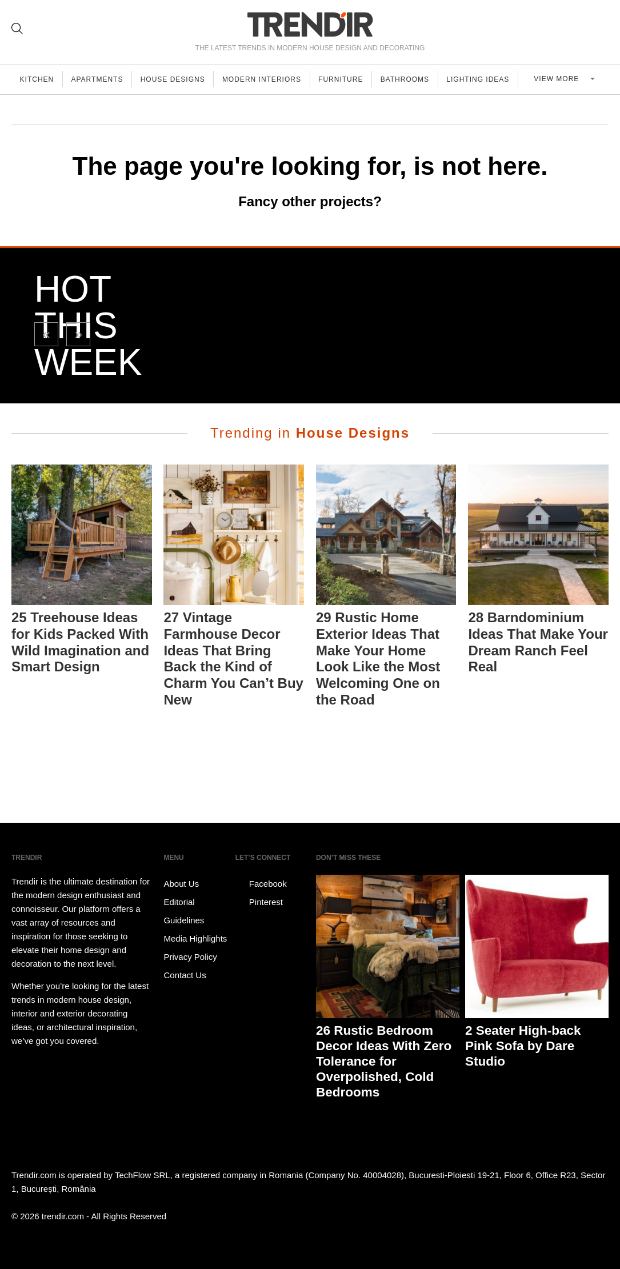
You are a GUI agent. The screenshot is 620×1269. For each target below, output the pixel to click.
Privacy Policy (190, 957)
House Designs (177, 79)
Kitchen (38, 79)
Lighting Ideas (488, 79)
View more (563, 79)
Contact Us (184, 975)
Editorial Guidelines (183, 911)
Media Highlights (195, 938)
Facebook (261, 884)
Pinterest (259, 902)
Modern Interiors (267, 79)
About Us (181, 883)
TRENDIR (310, 24)
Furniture (348, 79)
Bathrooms (413, 79)
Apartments (100, 79)
